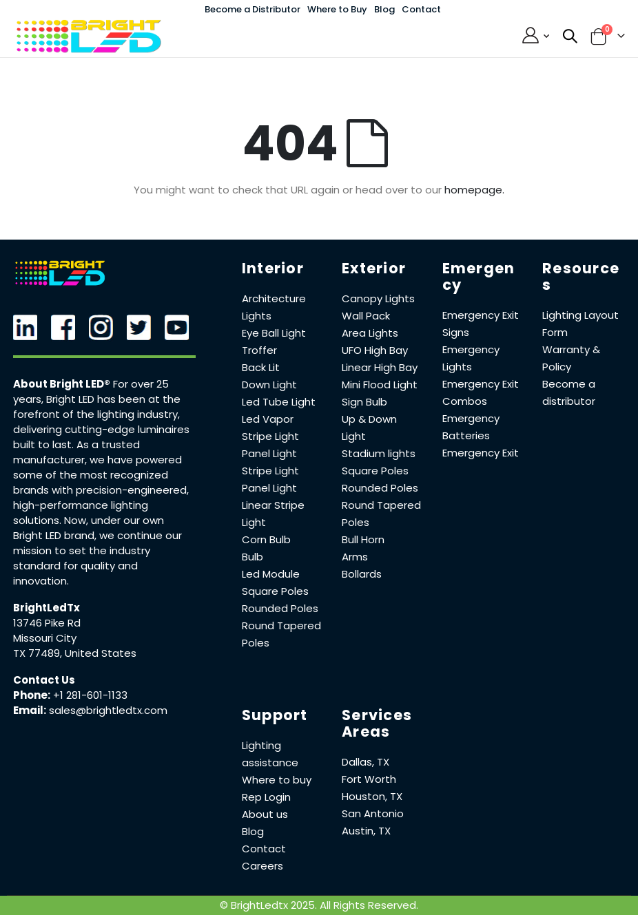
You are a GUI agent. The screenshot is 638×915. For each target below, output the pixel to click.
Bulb (252, 556)
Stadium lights (378, 453)
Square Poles (275, 591)
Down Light (269, 384)
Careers (262, 866)
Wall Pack (366, 315)
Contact (421, 9)
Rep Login (266, 797)
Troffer (259, 350)
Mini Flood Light (380, 384)
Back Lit (261, 367)
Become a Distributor (252, 9)
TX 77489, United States (74, 653)
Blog (384, 9)
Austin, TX (366, 830)
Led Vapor (268, 419)
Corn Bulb (266, 539)
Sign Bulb (364, 402)
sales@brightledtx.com (108, 710)
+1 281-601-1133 (90, 695)
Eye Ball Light (274, 333)
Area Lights (370, 333)
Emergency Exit (480, 452)
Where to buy (276, 779)
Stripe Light (270, 436)
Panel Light (269, 453)
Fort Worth (369, 779)
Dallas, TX (365, 762)
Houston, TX (372, 796)
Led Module (271, 574)
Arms (355, 556)
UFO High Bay (375, 350)
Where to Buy (337, 9)
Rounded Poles (280, 608)
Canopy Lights (378, 298)
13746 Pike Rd (47, 623)
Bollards (362, 574)
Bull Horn (363, 539)
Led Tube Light (279, 402)
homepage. (474, 189)
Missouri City (44, 638)
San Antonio (373, 813)
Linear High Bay (380, 367)
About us (265, 814)
